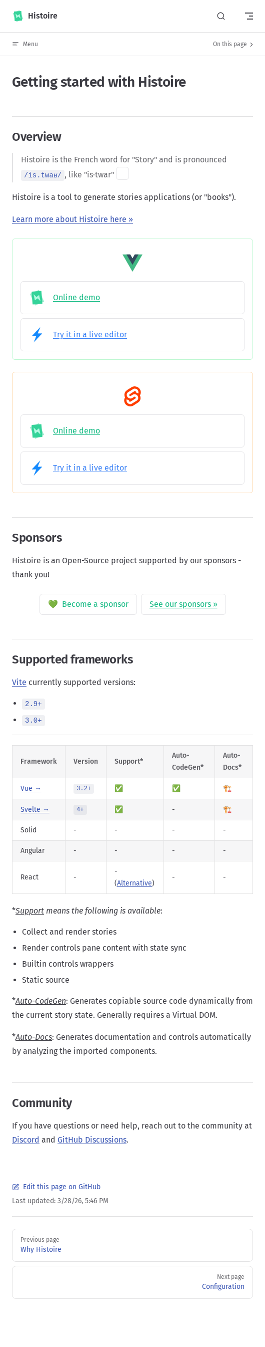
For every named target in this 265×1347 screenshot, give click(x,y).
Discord (26, 1140)
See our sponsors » (184, 604)
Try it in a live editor (78, 335)
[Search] (221, 16)
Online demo (64, 298)
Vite (19, 682)
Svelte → (35, 809)
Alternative (134, 883)
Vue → (31, 788)
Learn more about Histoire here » (72, 219)
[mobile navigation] (249, 16)
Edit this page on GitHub (56, 1187)
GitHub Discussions (92, 1140)
